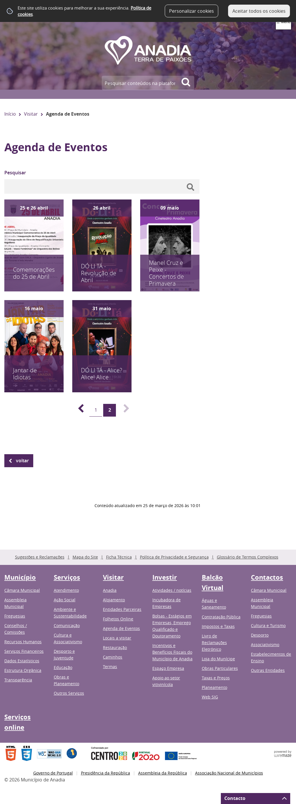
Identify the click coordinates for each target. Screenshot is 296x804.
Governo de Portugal (53, 773)
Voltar (22, 460)
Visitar (31, 114)
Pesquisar (15, 172)
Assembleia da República (162, 773)
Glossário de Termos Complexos (247, 557)
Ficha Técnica (119, 557)
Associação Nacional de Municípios (229, 773)
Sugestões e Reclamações (39, 557)
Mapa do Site (85, 557)
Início (10, 114)
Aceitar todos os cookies (259, 11)
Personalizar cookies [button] (191, 11)
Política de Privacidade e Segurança (174, 557)
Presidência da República (105, 773)
